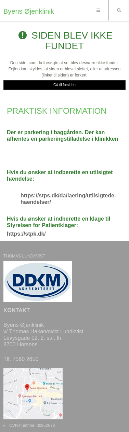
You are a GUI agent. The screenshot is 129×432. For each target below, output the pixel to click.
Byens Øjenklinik (28, 11)
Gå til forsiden (64, 85)
